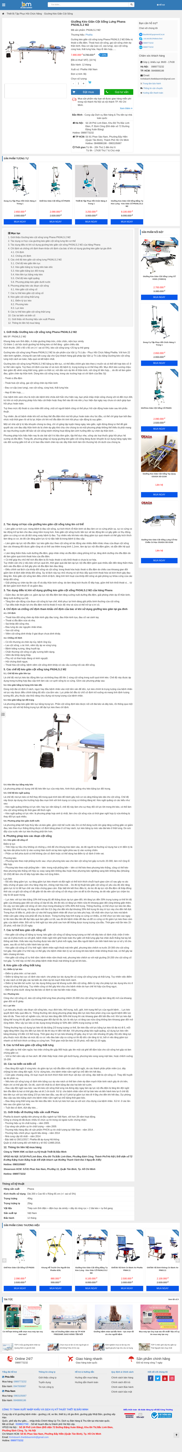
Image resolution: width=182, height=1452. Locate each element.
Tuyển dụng (45, 1382)
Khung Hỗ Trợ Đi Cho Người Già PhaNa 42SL (91, 1268)
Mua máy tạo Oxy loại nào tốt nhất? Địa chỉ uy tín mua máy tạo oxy (159, 1333)
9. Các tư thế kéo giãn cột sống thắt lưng (29, 312)
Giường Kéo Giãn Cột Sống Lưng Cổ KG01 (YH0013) (159, 277)
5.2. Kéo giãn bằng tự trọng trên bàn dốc (32, 267)
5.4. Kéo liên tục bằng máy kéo (27, 274)
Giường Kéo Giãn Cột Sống (58, 13)
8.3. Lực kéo (17, 308)
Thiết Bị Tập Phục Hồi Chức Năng (24, 13)
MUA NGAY (20, 221)
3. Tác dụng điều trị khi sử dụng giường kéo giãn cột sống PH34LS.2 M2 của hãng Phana (54, 245)
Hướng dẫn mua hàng (86, 1377)
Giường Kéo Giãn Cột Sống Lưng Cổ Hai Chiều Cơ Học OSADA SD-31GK (159, 541)
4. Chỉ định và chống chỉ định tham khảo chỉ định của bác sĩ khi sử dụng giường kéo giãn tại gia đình (60, 248)
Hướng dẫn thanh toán (86, 1382)
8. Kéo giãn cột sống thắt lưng (23, 297)
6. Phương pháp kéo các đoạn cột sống (28, 285)
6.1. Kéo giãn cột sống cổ (24, 289)
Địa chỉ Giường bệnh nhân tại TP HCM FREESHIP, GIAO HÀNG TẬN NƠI (68, 1333)
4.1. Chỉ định (17, 252)
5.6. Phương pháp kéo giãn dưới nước (30, 282)
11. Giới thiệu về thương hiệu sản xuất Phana (31, 319)
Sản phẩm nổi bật (152, 232)
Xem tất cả (173, 1299)
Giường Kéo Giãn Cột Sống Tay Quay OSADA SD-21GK (159, 475)
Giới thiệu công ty (47, 1377)
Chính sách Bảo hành (122, 1387)
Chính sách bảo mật (121, 1392)
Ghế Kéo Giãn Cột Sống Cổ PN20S (54, 201)
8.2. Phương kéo (19, 304)
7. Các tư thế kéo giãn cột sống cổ (26, 293)
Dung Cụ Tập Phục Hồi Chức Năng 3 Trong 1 (20, 202)
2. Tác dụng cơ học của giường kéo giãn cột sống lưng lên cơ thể (42, 241)
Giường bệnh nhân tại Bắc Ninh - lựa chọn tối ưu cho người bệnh (114, 1333)
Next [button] (178, 1260)
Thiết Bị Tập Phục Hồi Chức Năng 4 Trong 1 (91, 202)
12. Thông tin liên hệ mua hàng (24, 323)
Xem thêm (126, 108)
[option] (20, 193)
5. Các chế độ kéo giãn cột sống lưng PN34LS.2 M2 (35, 259)
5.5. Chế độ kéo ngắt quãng (25, 278)
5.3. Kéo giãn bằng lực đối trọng (27, 271)
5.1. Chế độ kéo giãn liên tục (25, 263)
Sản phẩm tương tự (16, 158)
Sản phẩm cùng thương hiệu (22, 1225)
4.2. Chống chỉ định (21, 256)
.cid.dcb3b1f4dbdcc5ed (152, 39)
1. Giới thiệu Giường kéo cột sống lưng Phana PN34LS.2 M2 (39, 237)
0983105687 (20, 1396)
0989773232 (148, 43)
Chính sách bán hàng (122, 1377)
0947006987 (19, 1386)
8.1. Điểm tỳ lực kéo (21, 300)
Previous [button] (4, 1260)
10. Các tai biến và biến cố (21, 315)
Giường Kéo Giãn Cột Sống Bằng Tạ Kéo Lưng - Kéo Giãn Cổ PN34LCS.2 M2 (127, 203)
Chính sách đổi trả (120, 1382)
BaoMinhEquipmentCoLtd (153, 34)
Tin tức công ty (46, 1387)
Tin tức (8, 1299)
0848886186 (19, 1400)
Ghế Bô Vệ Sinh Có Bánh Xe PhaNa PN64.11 (162, 1268)
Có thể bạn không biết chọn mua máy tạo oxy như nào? (23, 1333)
